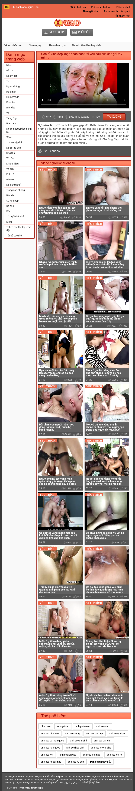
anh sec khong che (101, 747)
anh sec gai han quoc (52, 740)
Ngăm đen (12, 75)
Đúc (8, 211)
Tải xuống (114, 116)
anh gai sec (63, 726)
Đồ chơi (10, 206)
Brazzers (11, 123)
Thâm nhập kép (14, 142)
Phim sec (38, 782)
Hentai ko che (87, 776)
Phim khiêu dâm (47, 776)
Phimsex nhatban (101, 7)
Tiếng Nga (11, 118)
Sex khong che (26, 782)
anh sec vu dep (76, 761)
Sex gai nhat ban (61, 779)
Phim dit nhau (118, 776)
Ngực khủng (13, 86)
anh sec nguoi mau (51, 761)
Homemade (12, 97)
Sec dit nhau (75, 776)
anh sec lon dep (67, 754)
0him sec (45, 726)
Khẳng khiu (12, 163)
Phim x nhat (123, 7)
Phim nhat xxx (105, 779)
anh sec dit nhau (50, 733)
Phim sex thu (21, 779)
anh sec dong (72, 733)
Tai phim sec (62, 776)
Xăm (8, 137)
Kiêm (9, 221)
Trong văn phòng (15, 190)
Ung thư (10, 153)
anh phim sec (82, 726)
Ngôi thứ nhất (13, 184)
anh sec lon (47, 754)
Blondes (10, 107)
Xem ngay (35, 45)
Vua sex (8, 776)
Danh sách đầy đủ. (100, 761)
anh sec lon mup (91, 754)
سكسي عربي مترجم (74, 782)
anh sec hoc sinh (75, 747)
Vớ (7, 112)
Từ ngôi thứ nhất (15, 216)
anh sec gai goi (117, 733)
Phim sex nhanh (103, 776)
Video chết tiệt (13, 45)
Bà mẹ (9, 70)
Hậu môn (11, 91)
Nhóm (9, 65)
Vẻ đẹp (10, 169)
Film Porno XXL (20, 776)
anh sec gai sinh (79, 740)
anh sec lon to (114, 754)
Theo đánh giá (57, 45)
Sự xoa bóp (12, 200)
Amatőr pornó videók (54, 782)
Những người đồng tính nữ (19, 130)
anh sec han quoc (50, 747)
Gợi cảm (13, 788)
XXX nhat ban (78, 7)
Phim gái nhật (91, 11)
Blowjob (10, 179)
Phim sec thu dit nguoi (117, 11)
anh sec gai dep (94, 733)
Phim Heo (33, 776)
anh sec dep (102, 726)
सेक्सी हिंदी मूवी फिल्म (91, 782)
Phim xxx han (122, 15)
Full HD (10, 174)
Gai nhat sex (46, 779)
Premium (11, 102)
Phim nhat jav (76, 779)
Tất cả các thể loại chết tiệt (18, 229)
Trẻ (8, 81)
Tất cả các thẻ (14, 235)
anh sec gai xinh (102, 740)
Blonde (10, 195)
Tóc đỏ (10, 158)
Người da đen (13, 147)
